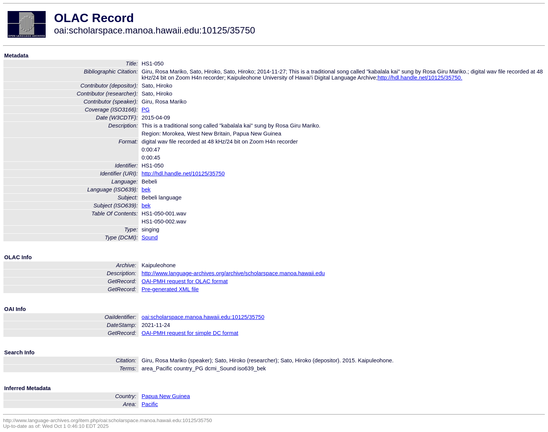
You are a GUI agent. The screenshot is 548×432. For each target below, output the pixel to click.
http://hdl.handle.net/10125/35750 (183, 174)
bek (146, 190)
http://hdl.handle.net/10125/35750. (420, 78)
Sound (150, 237)
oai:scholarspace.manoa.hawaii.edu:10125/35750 (203, 317)
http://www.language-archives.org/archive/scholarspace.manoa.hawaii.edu (233, 273)
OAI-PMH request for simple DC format (190, 333)
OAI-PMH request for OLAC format (185, 281)
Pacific (150, 404)
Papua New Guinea (166, 396)
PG (146, 110)
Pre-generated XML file (170, 289)
